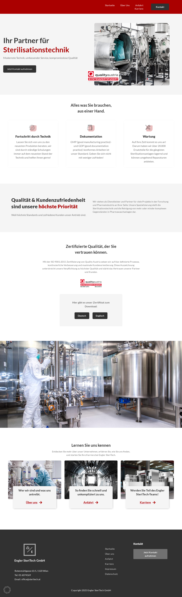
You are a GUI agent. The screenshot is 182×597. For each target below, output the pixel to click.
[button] (7, 590)
